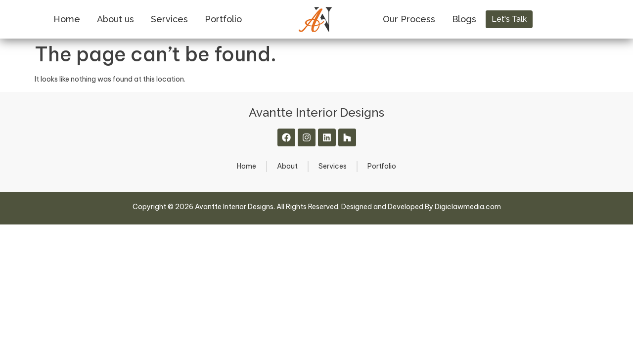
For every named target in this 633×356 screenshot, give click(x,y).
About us (115, 19)
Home (66, 19)
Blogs (464, 19)
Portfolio (223, 19)
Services (169, 19)
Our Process (409, 19)
